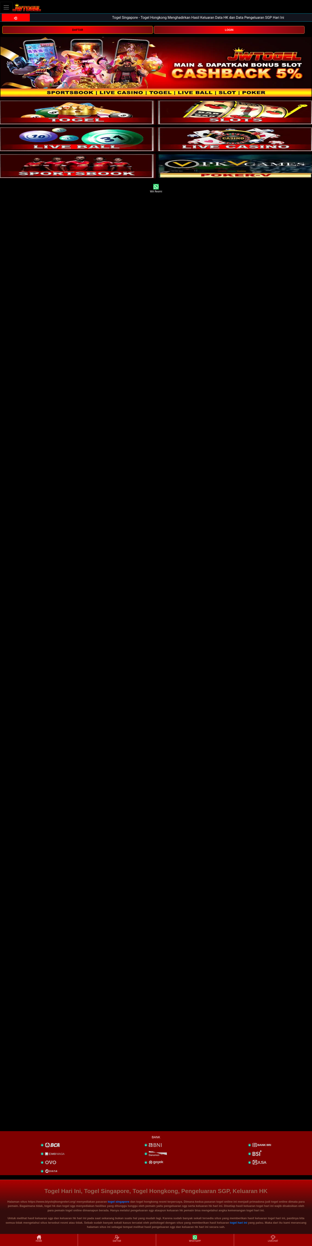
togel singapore (118, 1201)
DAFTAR (77, 30)
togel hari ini (238, 1222)
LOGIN (229, 30)
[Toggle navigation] (6, 7)
